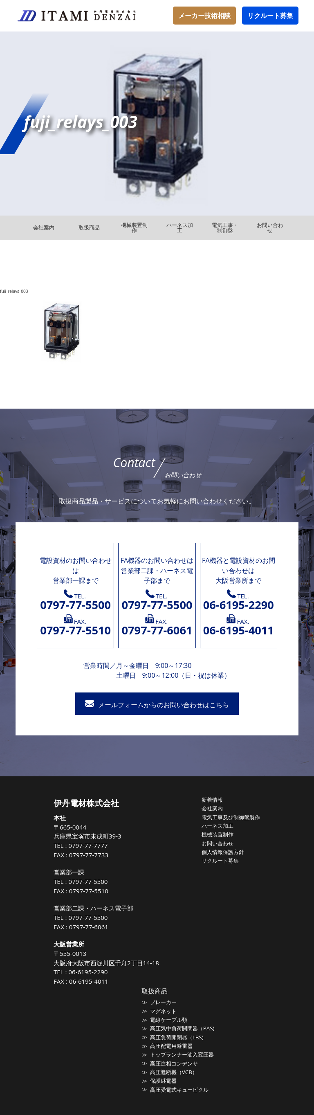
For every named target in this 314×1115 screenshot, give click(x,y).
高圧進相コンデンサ (174, 1062)
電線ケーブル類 (168, 1019)
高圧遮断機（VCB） (173, 1071)
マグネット (163, 1010)
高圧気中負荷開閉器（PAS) (182, 1028)
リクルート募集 (270, 15)
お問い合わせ (217, 843)
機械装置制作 (217, 834)
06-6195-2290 (88, 972)
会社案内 (212, 808)
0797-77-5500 (88, 881)
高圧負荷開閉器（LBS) (176, 1037)
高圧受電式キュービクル (179, 1089)
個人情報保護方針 (223, 851)
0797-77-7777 (88, 845)
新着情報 (212, 799)
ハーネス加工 (217, 825)
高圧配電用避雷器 (171, 1045)
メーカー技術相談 (204, 15)
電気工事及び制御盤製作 (231, 817)
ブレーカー (163, 1002)
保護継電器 (163, 1080)
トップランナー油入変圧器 (182, 1054)
